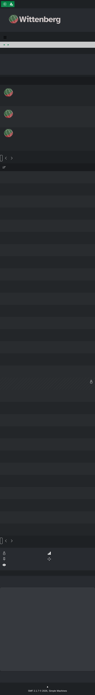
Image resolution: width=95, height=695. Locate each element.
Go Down (1, 158)
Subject (4, 167)
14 (9, 158)
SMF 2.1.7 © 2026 (37, 691)
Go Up (1, 541)
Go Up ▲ (47, 687)
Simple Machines (58, 691)
